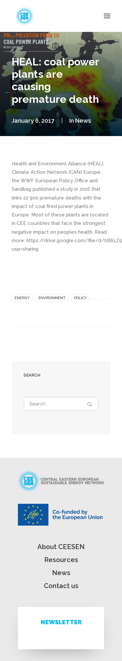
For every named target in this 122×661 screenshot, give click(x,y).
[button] (107, 16)
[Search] (61, 404)
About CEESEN (61, 547)
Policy (80, 298)
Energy (22, 298)
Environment (51, 298)
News (83, 120)
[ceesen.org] (24, 16)
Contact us (61, 586)
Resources (61, 560)
